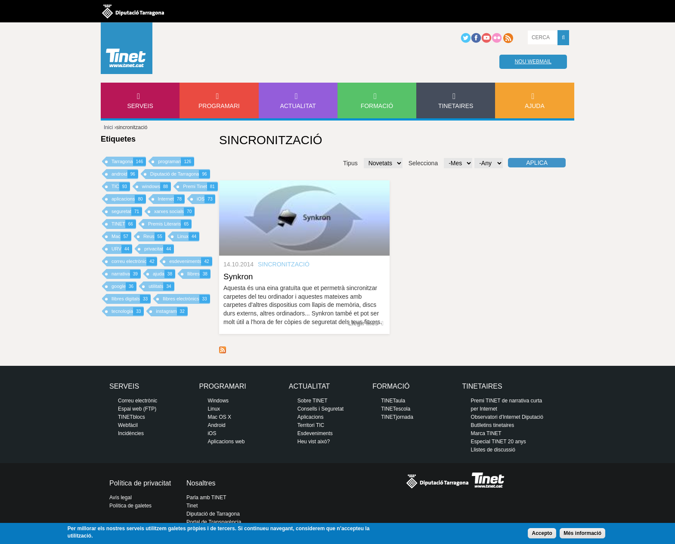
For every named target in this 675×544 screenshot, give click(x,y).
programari (176, 162)
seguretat (126, 211)
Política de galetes (130, 506)
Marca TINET (486, 433)
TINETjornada (397, 417)
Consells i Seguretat (320, 409)
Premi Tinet (200, 186)
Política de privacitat (140, 483)
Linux (188, 236)
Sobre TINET (312, 401)
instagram (171, 311)
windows (156, 186)
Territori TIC (310, 425)
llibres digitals (131, 299)
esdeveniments (190, 261)
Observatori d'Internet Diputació (507, 417)
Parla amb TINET (206, 498)
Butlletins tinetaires (492, 425)
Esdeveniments (315, 433)
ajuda (164, 274)
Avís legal (120, 498)
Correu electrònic (137, 401)
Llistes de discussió (493, 450)
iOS (206, 199)
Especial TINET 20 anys (498, 442)
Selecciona (423, 163)
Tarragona (128, 162)
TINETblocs (131, 417)
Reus (154, 236)
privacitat (159, 249)
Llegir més (363, 323)
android (124, 174)
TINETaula (393, 401)
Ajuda (535, 105)
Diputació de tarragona (133, 11)
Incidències (131, 433)
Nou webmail (533, 62)
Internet (171, 199)
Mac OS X (219, 417)
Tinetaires (455, 105)
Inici (108, 127)
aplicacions (128, 199)
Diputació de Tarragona (180, 174)
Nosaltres (201, 483)
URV (121, 249)
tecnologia (127, 311)
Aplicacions (310, 417)
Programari (219, 105)
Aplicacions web (226, 442)
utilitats (161, 286)
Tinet (192, 506)
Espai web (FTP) (137, 409)
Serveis (140, 105)
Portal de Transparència (213, 522)
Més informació (582, 533)
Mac (121, 236)
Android (216, 425)
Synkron (238, 276)
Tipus (350, 163)
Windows (218, 401)
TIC (120, 186)
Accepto (542, 533)
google (123, 286)
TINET (123, 224)
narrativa (126, 274)
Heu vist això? (313, 442)
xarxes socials (174, 211)
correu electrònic (134, 261)
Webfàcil (128, 425)
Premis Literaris (170, 224)
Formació (377, 105)
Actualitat (298, 105)
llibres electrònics (186, 299)
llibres (199, 274)
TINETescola (395, 409)
